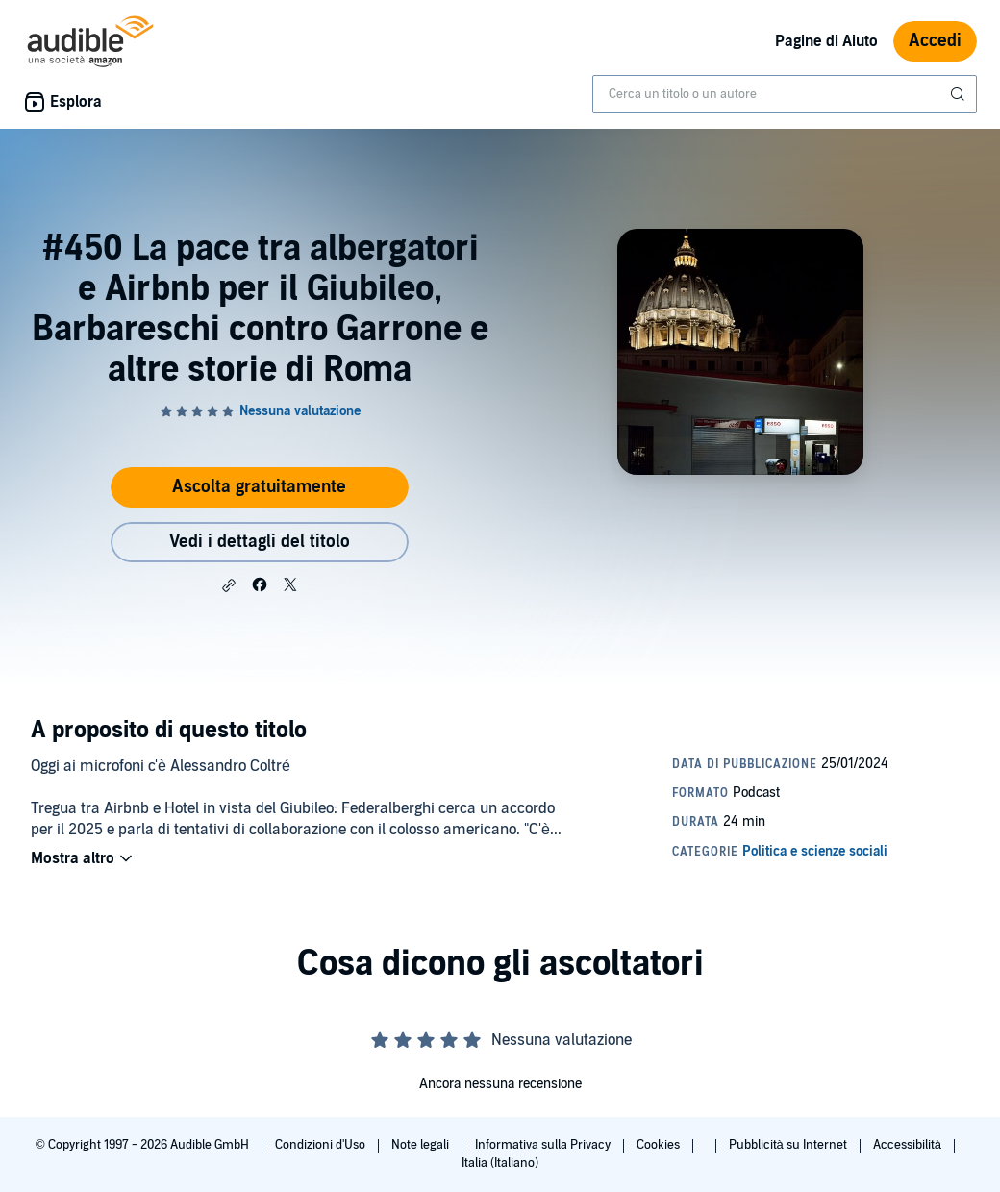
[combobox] (784, 94)
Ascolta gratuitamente (259, 487)
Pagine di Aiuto (826, 41)
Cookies (660, 1145)
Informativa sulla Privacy (544, 1145)
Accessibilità (908, 1145)
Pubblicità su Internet (789, 1145)
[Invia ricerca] (959, 94)
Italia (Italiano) (500, 1163)
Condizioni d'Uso (321, 1145)
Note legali (421, 1145)
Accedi (935, 41)
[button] (229, 585)
